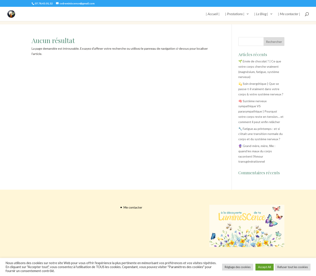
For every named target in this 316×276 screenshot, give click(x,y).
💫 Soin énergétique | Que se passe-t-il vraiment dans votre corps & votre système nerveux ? (260, 89)
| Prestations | (234, 14)
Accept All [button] (264, 267)
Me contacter (133, 207)
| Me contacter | (289, 14)
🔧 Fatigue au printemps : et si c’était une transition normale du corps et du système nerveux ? (260, 134)
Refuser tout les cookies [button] (292, 267)
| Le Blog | (261, 14)
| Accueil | (213, 14)
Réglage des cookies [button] (238, 267)
